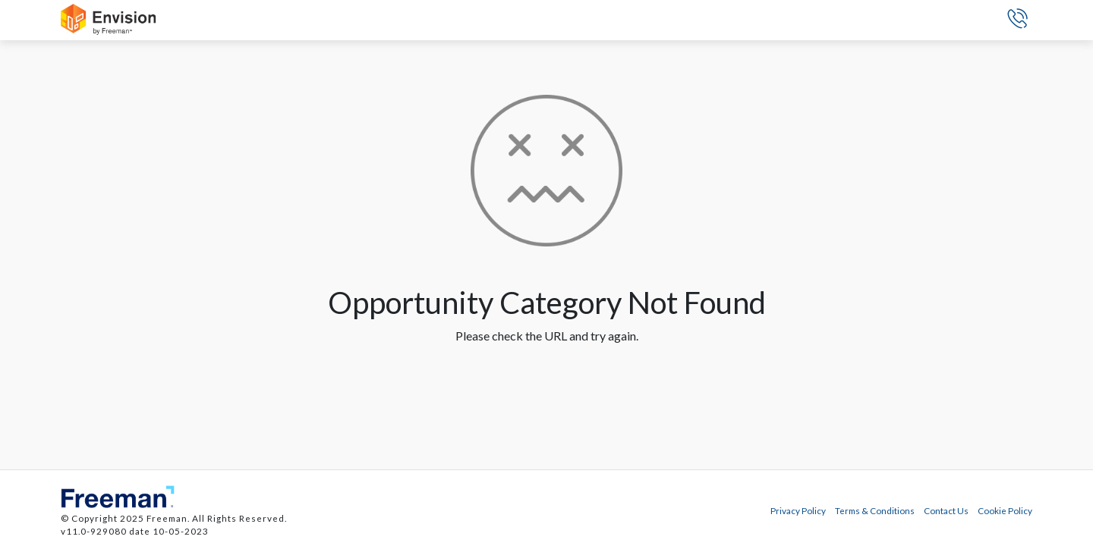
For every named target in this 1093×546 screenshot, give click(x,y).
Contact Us (946, 510)
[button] (1017, 20)
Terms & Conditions (875, 510)
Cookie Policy (1005, 510)
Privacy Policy (798, 510)
